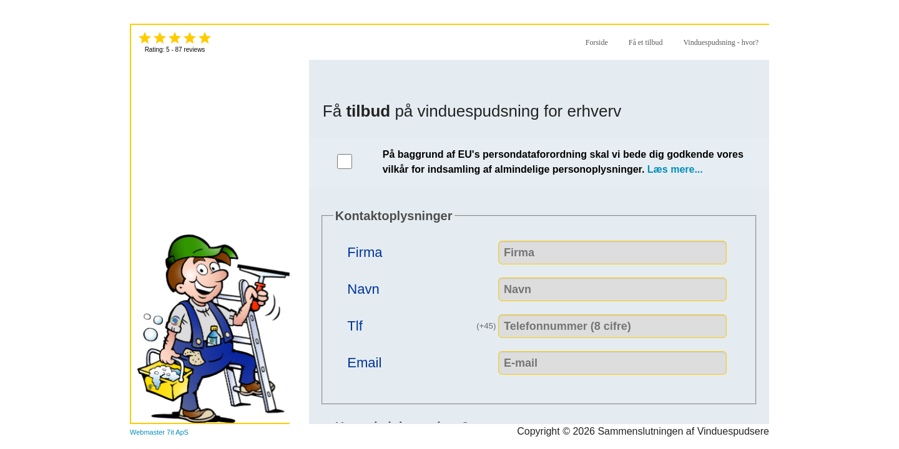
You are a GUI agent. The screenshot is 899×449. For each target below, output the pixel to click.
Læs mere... (675, 169)
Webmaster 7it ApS (159, 432)
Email (364, 361)
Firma (364, 251)
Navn (363, 287)
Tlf (422, 323)
